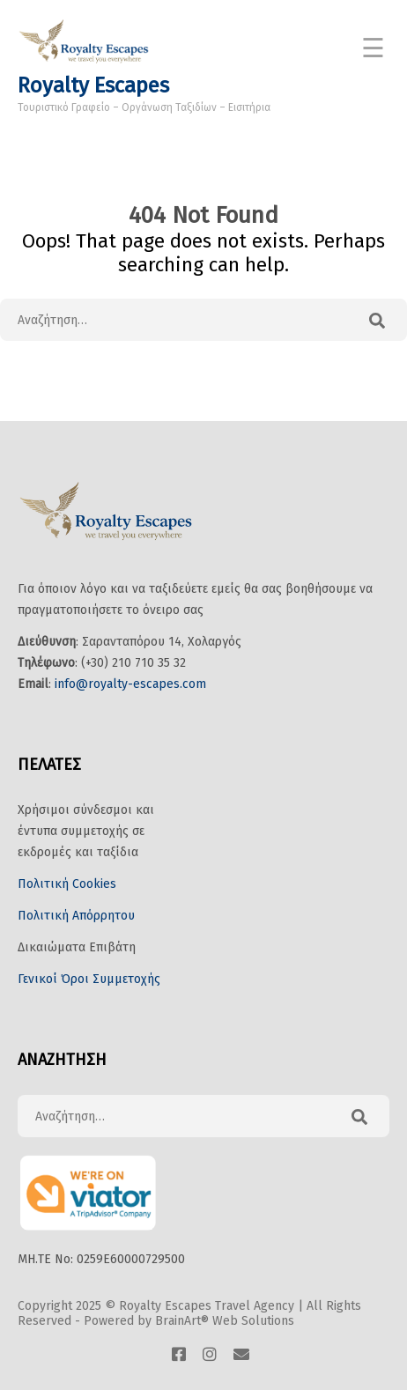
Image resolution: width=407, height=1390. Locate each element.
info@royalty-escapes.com (130, 684)
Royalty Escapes (93, 85)
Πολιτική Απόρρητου (76, 915)
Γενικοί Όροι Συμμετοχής (89, 979)
